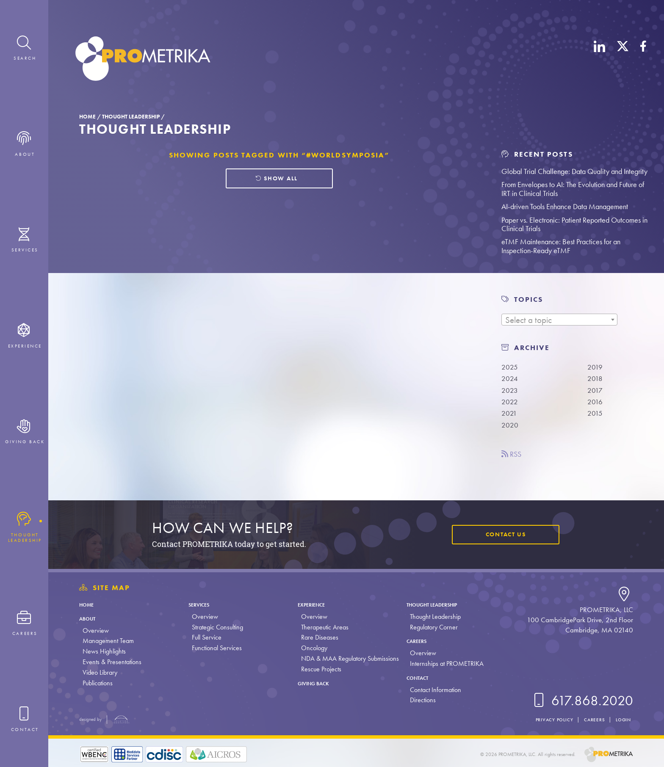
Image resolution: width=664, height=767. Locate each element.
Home (87, 116)
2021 (510, 416)
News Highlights (104, 651)
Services (202, 604)
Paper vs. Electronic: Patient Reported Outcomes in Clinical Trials (574, 224)
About (90, 618)
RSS (513, 458)
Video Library (100, 672)
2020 (510, 429)
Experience (314, 604)
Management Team (108, 640)
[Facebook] (643, 60)
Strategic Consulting (216, 627)
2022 (510, 404)
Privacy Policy (543, 719)
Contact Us (502, 534)
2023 (510, 391)
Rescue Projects (319, 669)
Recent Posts (537, 154)
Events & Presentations (112, 661)
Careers (417, 640)
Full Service (206, 637)
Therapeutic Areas (322, 627)
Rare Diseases (317, 637)
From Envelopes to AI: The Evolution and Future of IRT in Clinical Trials (572, 188)
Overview (96, 630)
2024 (510, 379)
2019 (595, 366)
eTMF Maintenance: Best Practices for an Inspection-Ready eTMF (560, 246)
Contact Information (433, 689)
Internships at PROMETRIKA (444, 663)
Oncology (312, 647)
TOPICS (528, 299)
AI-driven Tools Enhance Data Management (564, 206)
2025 (510, 366)
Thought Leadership (131, 116)
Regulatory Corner (431, 627)
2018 (595, 379)
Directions (420, 699)
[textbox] (559, 320)
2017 (595, 391)
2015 (595, 416)
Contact (418, 677)
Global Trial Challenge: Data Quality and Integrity (574, 171)
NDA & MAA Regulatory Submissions (348, 658)
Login (622, 719)
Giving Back (317, 683)
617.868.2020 (581, 700)
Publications (98, 683)
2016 (595, 404)
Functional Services (216, 647)
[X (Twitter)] (622, 60)
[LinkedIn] (600, 60)
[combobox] (559, 320)
